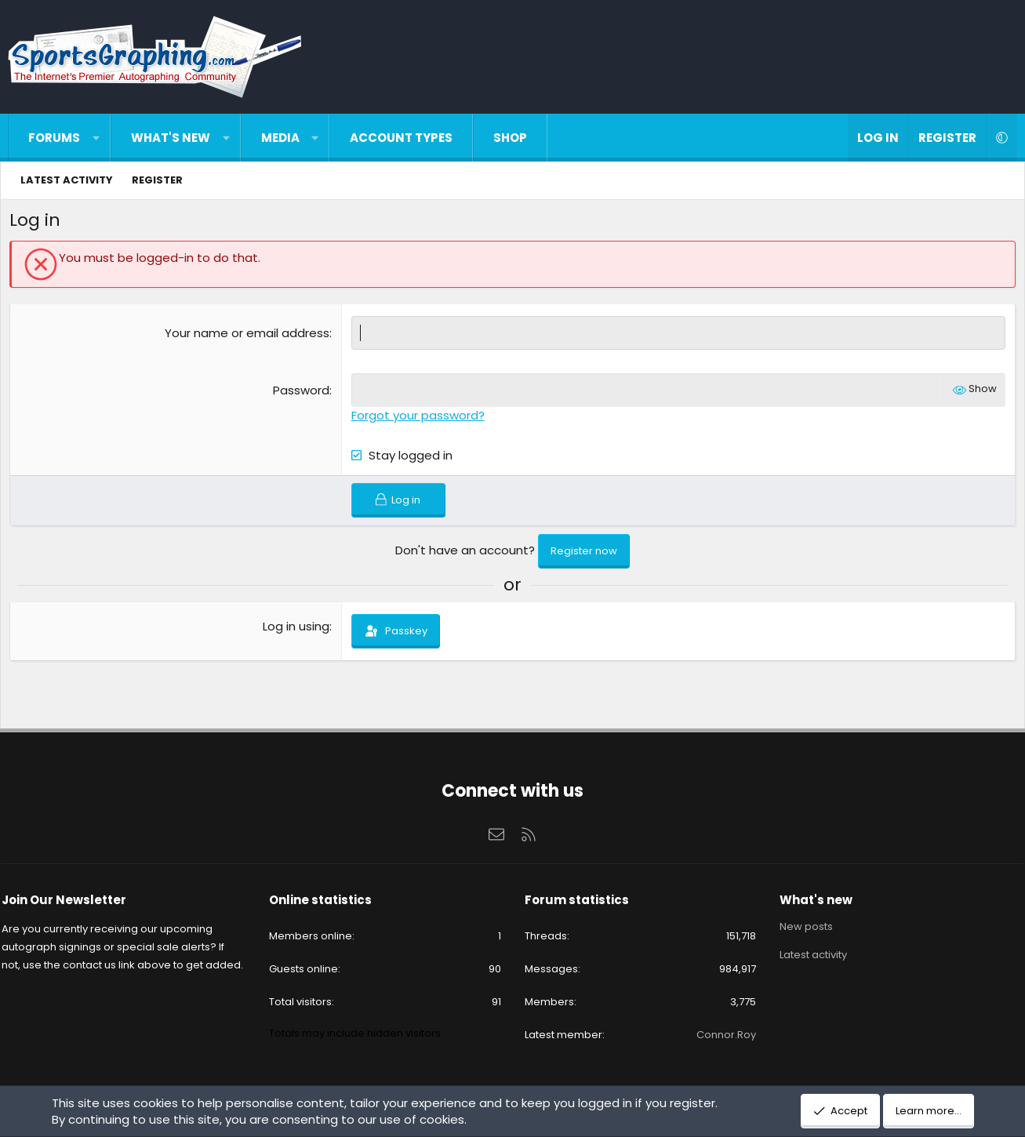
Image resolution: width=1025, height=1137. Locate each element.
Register (157, 180)
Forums (54, 137)
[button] (96, 138)
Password (302, 393)
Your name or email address (247, 336)
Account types (401, 137)
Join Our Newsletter (74, 900)
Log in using (297, 629)
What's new (170, 137)
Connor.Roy (721, 1034)
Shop (510, 137)
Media (280, 137)
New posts (801, 927)
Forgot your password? (418, 418)
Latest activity (66, 180)
